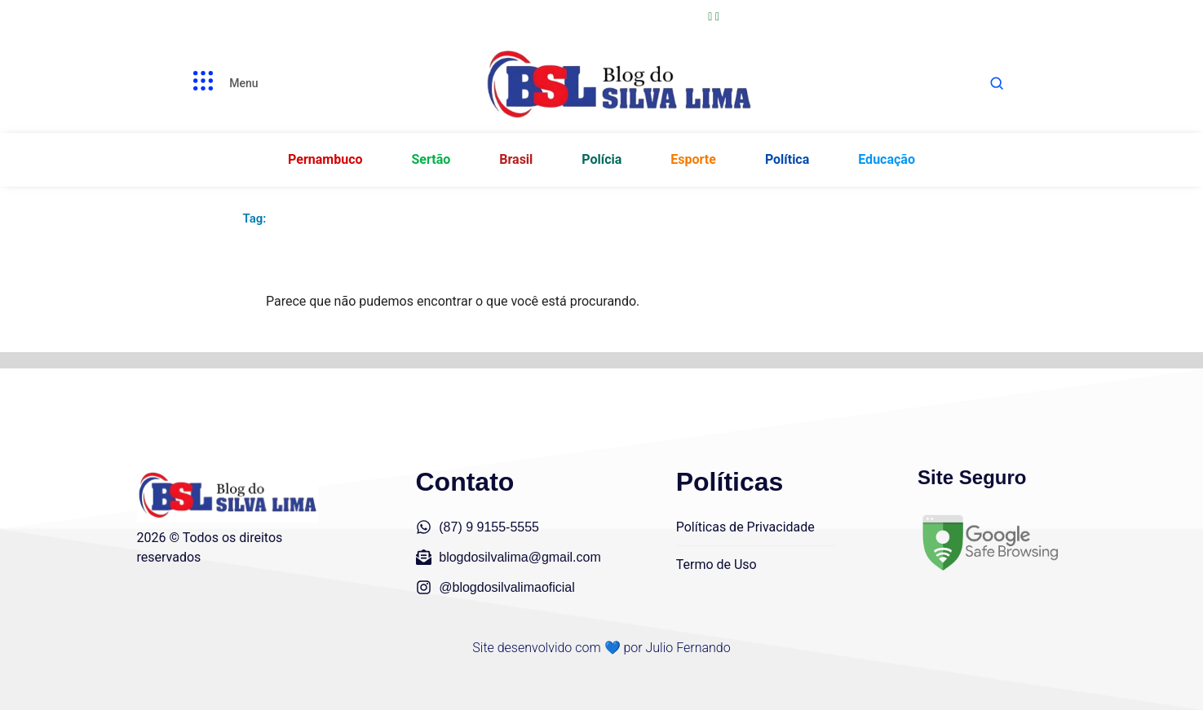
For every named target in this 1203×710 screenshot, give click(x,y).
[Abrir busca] (996, 83)
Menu (243, 83)
